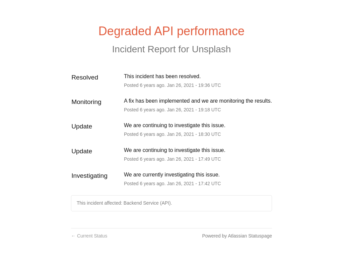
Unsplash (211, 49)
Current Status (89, 236)
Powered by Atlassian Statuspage (237, 236)
